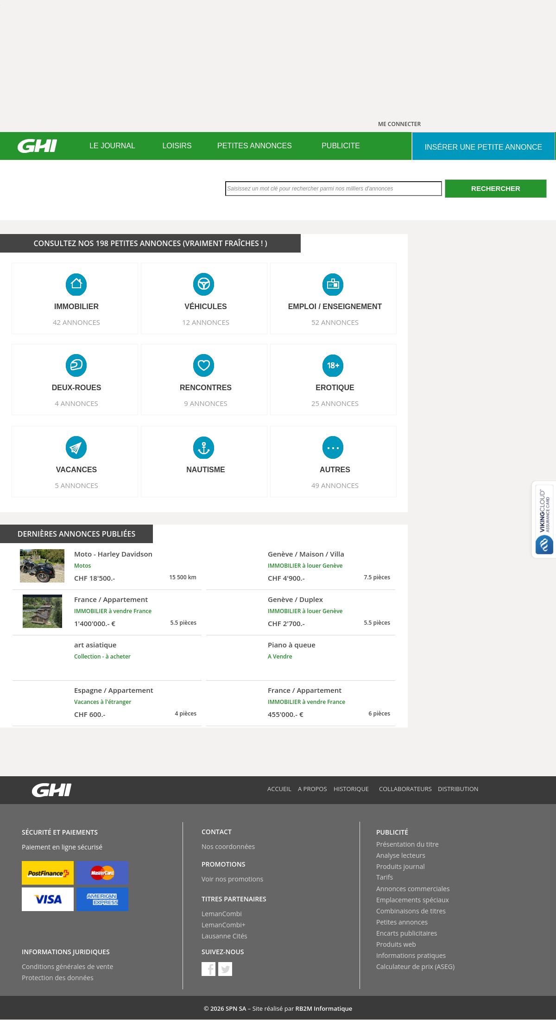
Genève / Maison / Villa (306, 553)
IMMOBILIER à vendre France (113, 611)
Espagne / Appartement (113, 690)
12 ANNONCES (205, 322)
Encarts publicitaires (406, 933)
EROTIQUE (335, 388)
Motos (82, 566)
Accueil (279, 789)
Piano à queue (292, 644)
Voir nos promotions (232, 878)
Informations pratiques (411, 955)
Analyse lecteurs (400, 855)
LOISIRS (176, 146)
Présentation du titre (407, 844)
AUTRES (335, 470)
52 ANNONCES (335, 322)
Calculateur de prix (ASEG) (415, 966)
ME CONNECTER (399, 124)
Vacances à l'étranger (102, 702)
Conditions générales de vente (67, 966)
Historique (351, 789)
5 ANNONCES (76, 485)
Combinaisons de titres (411, 910)
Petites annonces (402, 922)
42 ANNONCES (76, 322)
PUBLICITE (341, 146)
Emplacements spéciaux (412, 899)
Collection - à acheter (102, 656)
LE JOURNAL (112, 146)
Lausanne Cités (224, 935)
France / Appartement (111, 599)
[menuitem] (112, 146)
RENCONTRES (206, 388)
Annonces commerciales (413, 888)
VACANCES (76, 470)
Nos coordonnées (228, 846)
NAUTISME (205, 470)
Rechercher (495, 188)
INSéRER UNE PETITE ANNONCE (483, 147)
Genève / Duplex (295, 599)
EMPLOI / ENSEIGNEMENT (335, 306)
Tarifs (384, 877)
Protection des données (58, 977)
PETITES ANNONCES (254, 146)
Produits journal (400, 866)
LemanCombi (222, 913)
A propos (312, 789)
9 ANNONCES (205, 403)
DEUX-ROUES (76, 388)
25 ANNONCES (335, 403)
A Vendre (280, 656)
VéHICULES (205, 306)
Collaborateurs (405, 789)
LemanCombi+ (224, 924)
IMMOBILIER (76, 306)
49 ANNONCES (335, 485)
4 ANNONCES (76, 403)
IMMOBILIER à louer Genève (305, 566)
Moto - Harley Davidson (113, 553)
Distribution (458, 789)
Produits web (396, 944)
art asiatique (95, 644)
